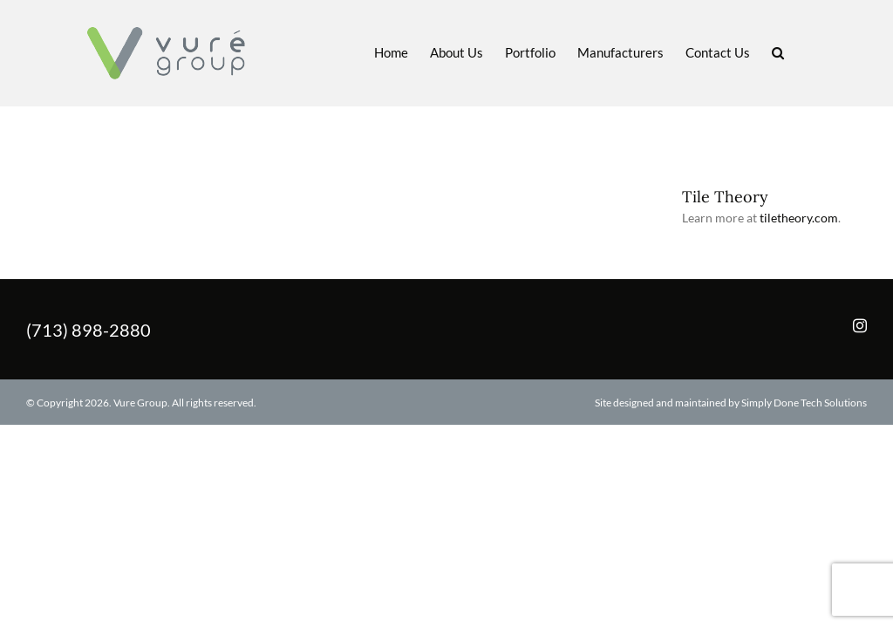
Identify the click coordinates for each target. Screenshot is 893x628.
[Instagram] (860, 325)
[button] (778, 51)
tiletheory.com (799, 217)
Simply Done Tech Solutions (804, 402)
